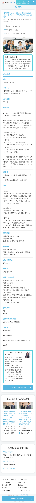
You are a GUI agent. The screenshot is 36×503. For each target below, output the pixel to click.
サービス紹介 (6, 482)
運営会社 (4, 487)
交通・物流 (7, 455)
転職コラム (21, 482)
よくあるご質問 (6, 485)
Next (33, 413)
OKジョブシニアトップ (9, 479)
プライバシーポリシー (24, 490)
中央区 (12, 464)
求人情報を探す (22, 479)
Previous (3, 413)
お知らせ (20, 485)
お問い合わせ (6, 490)
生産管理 (9, 457)
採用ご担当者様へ (23, 487)
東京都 (5, 464)
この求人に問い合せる (18, 387)
